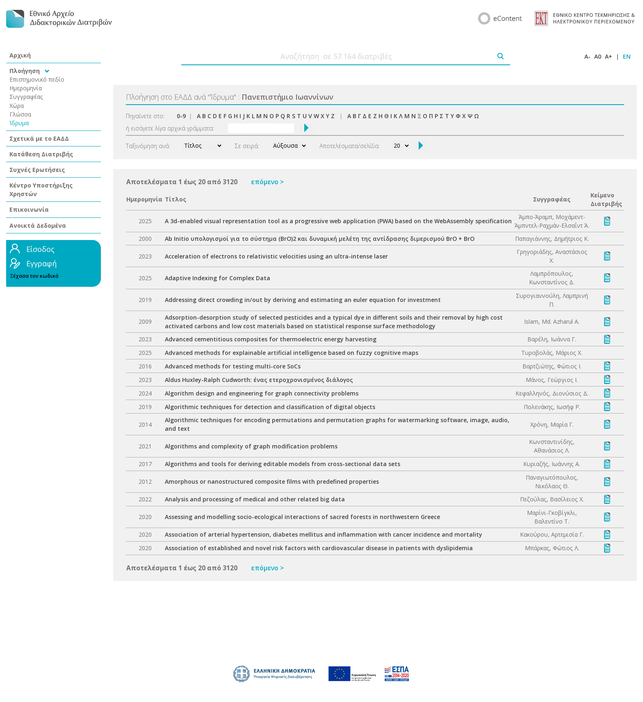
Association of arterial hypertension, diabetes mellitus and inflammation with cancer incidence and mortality (323, 534)
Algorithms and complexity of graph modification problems (251, 446)
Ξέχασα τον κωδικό (34, 275)
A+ (608, 56)
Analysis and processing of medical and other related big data (255, 499)
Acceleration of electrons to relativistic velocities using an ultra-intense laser (276, 256)
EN (627, 56)
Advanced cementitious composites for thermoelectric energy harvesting (270, 339)
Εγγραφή (41, 263)
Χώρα (16, 106)
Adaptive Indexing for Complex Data (217, 278)
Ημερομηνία (25, 88)
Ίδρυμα (19, 123)
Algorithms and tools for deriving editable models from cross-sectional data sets (282, 464)
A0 (597, 56)
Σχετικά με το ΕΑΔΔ (39, 138)
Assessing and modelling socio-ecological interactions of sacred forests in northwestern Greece (302, 517)
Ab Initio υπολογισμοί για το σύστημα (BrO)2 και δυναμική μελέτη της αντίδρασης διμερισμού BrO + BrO (319, 238)
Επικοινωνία (29, 209)
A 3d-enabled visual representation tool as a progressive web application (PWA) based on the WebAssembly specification (338, 221)
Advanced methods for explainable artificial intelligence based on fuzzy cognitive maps (291, 353)
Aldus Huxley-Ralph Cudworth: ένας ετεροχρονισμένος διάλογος (259, 380)
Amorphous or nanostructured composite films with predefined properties (272, 481)
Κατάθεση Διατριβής (41, 154)
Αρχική (20, 55)
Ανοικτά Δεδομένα (37, 225)
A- (587, 56)
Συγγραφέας (26, 97)
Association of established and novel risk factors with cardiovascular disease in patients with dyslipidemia (319, 548)
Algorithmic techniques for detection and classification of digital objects (270, 407)
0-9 (181, 116)
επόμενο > (267, 181)
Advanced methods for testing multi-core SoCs (233, 366)
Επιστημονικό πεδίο (36, 79)
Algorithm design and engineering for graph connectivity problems (261, 393)
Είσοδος (40, 249)
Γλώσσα (20, 114)
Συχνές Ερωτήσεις (37, 170)
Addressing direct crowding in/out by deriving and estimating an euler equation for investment (303, 300)
